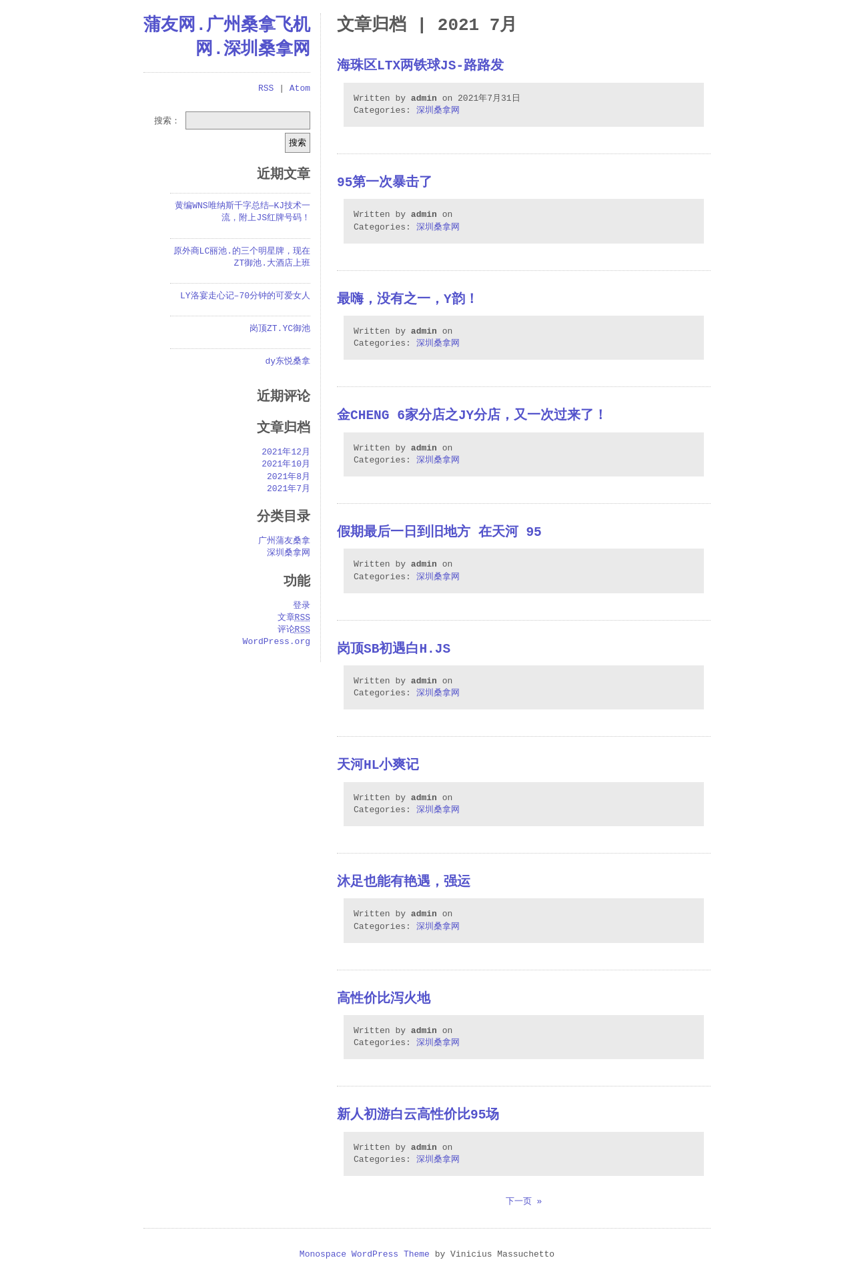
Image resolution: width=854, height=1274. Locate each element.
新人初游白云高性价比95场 (418, 1115)
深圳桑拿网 (438, 111)
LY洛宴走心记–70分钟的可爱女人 (245, 296)
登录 (301, 606)
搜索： (167, 120)
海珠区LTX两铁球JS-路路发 (420, 66)
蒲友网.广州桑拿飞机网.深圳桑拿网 (226, 37)
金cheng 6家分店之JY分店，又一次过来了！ (472, 416)
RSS (266, 89)
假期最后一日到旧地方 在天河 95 (439, 533)
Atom (300, 89)
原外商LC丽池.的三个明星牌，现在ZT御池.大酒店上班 (241, 258)
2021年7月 (288, 489)
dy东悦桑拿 (287, 362)
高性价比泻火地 (383, 999)
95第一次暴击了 (384, 183)
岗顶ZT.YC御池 (280, 329)
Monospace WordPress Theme (365, 1255)
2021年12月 (286, 452)
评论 (294, 630)
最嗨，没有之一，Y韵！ (407, 300)
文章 (294, 618)
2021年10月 (286, 464)
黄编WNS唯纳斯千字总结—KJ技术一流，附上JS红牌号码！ (242, 212)
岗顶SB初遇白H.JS (393, 650)
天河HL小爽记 (378, 766)
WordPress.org (276, 642)
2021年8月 (288, 477)
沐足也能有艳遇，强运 (403, 883)
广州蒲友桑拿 (284, 541)
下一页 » (524, 1202)
